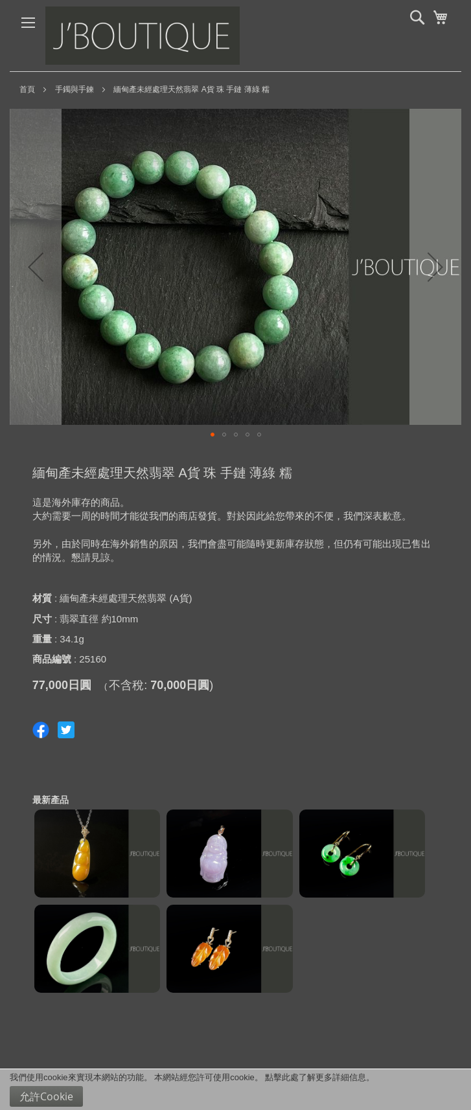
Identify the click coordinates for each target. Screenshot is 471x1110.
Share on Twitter (66, 729)
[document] (235, 1089)
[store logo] (142, 35)
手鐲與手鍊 (74, 89)
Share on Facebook (40, 729)
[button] (36, 267)
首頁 (27, 89)
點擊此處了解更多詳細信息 (315, 1077)
